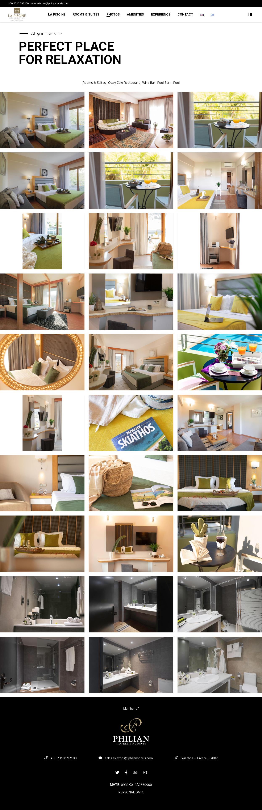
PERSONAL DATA (131, 792)
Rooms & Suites (94, 82)
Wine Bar (148, 82)
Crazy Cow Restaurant (124, 82)
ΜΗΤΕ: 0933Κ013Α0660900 (131, 784)
